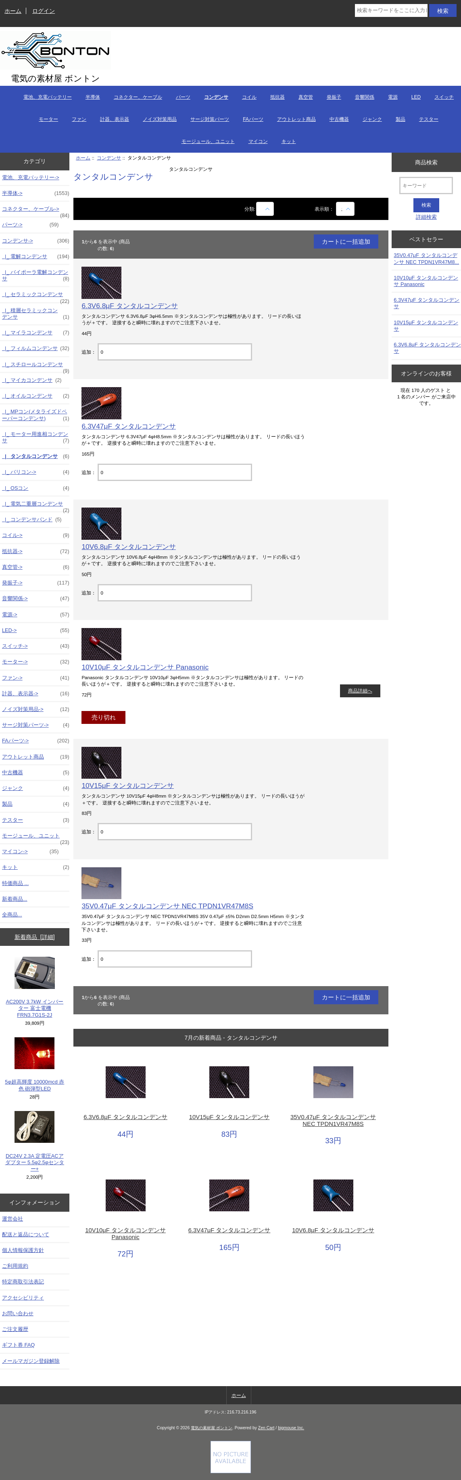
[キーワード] (426, 185)
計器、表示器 (114, 119)
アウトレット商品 (296, 119)
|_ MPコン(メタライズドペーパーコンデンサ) (35, 414)
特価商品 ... (15, 883)
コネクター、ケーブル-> (35, 211)
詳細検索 (426, 217)
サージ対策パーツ (209, 119)
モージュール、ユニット (208, 141)
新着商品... (14, 899)
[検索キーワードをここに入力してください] (391, 10)
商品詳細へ (360, 690)
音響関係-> (35, 598)
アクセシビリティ (23, 1298)
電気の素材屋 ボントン (211, 1428)
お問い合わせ (17, 1313)
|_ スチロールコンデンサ (35, 366)
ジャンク (372, 119)
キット (289, 141)
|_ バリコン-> (35, 472)
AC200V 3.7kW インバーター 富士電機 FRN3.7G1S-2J (34, 987)
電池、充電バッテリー (47, 97)
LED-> (35, 630)
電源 (393, 97)
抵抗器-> (35, 551)
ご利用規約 (15, 1266)
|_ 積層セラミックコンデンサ (35, 313)
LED (416, 97)
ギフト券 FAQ (18, 1345)
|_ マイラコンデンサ (35, 333)
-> (35, 241)
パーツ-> (30, 225)
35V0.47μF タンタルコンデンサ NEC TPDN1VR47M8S (167, 906)
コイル (249, 97)
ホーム (12, 11)
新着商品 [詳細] (34, 937)
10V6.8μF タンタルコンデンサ (128, 547)
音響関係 (364, 97)
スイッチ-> (35, 646)
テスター (428, 119)
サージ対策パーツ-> (35, 725)
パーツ (183, 97)
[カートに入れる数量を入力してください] (175, 352)
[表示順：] (345, 209)
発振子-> (35, 583)
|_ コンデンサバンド (32, 519)
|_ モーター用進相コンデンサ (35, 437)
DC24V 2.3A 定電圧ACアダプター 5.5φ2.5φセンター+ (35, 1141)
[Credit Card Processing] (231, 1471)
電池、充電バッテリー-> (30, 177)
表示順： (325, 208)
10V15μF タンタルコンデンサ (127, 785)
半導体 (93, 97)
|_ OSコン (35, 488)
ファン (79, 119)
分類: (249, 208)
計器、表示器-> (35, 693)
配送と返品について (25, 1234)
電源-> (35, 614)
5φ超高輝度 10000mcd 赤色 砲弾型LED (34, 1064)
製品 (400, 119)
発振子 (334, 97)
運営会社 (12, 1219)
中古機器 (339, 119)
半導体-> (35, 193)
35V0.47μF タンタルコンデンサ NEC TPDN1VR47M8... (426, 258)
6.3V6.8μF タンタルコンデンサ (129, 306)
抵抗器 (277, 97)
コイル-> (35, 535)
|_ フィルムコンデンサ (35, 348)
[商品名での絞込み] (265, 209)
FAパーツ (253, 119)
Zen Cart (266, 1428)
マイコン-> (30, 851)
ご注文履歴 (15, 1329)
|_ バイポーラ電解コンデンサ (35, 275)
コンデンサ (109, 157)
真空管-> (35, 567)
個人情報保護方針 (23, 1250)
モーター (48, 119)
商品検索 (426, 162)
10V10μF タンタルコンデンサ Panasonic (145, 667)
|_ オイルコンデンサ (35, 396)
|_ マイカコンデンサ (32, 380)
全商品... (12, 915)
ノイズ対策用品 (160, 119)
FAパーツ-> (35, 741)
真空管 (305, 97)
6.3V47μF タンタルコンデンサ (128, 426)
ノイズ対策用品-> (35, 709)
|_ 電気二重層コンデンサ (35, 506)
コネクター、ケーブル (138, 97)
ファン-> (35, 678)
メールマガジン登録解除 (31, 1361)
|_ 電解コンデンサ (35, 256)
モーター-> (35, 662)
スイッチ (444, 97)
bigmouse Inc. (291, 1428)
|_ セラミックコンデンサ (35, 296)
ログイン (43, 11)
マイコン (258, 141)
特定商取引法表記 (23, 1282)
